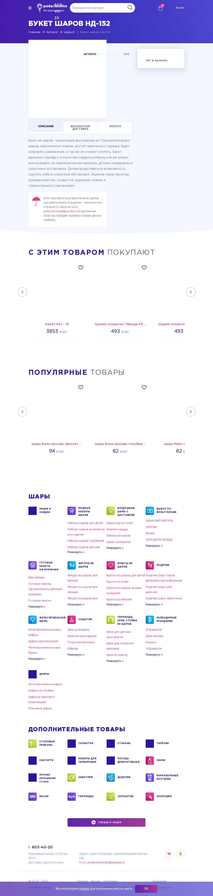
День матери (154, 636)
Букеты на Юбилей (119, 599)
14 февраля (154, 648)
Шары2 (69, 32)
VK (169, 853)
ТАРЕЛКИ (163, 743)
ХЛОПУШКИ (164, 797)
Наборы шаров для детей (85, 523)
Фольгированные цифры (45, 684)
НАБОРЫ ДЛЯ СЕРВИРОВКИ (87, 760)
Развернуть (75, 552)
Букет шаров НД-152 (95, 32)
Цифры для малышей (43, 641)
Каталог (52, 32)
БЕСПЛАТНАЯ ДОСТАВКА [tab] (80, 127)
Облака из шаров (119, 535)
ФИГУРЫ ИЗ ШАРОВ (86, 565)
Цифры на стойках (41, 690)
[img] (29, 8)
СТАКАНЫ (124, 743)
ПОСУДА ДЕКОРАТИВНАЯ (128, 760)
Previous (22, 292)
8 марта (151, 642)
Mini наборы (36, 577)
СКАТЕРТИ (46, 760)
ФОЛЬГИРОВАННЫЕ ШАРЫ (50, 620)
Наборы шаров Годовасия (86, 540)
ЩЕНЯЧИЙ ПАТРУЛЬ (159, 520)
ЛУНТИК (151, 527)
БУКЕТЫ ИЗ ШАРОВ (124, 565)
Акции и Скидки (45, 511)
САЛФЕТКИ (85, 743)
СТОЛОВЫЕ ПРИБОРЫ (47, 743)
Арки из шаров (117, 654)
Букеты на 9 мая (118, 581)
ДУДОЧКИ (123, 777)
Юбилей (73, 648)
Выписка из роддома (82, 636)
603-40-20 (42, 847)
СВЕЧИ (161, 760)
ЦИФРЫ (44, 674)
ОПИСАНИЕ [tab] (46, 126)
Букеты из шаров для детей (126, 575)
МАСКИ (44, 797)
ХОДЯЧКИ (163, 565)
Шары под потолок (120, 523)
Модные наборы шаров (84, 511)
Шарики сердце (117, 529)
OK (181, 853)
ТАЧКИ (150, 533)
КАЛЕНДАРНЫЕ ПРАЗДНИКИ (167, 620)
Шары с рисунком (119, 541)
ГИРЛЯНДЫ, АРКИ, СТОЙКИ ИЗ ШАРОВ (127, 620)
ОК (146, 888)
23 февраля (154, 629)
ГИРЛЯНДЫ (86, 797)
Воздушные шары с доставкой (126, 511)
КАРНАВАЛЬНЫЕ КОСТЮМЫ (167, 777)
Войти (180, 7)
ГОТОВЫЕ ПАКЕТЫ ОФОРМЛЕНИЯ (49, 566)
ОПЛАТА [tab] (115, 126)
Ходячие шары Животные (164, 598)
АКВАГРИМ (85, 777)
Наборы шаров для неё (84, 547)
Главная (34, 32)
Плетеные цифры (40, 708)
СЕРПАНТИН (125, 797)
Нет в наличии (156, 60)
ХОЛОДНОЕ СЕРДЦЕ (159, 539)
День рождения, (79, 629)
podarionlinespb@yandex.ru (61, 211)
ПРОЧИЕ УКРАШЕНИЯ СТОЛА (47, 778)
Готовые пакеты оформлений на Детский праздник (45, 589)
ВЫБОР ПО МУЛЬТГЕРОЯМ (167, 511)
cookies (84, 888)
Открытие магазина (81, 642)
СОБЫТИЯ (85, 620)
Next (191, 292)
